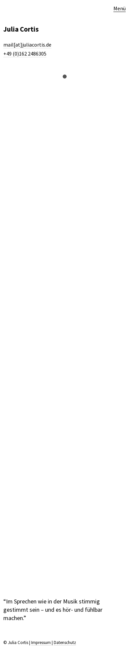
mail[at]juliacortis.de (27, 44)
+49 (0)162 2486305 (24, 53)
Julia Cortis (21, 29)
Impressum (41, 642)
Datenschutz (65, 642)
